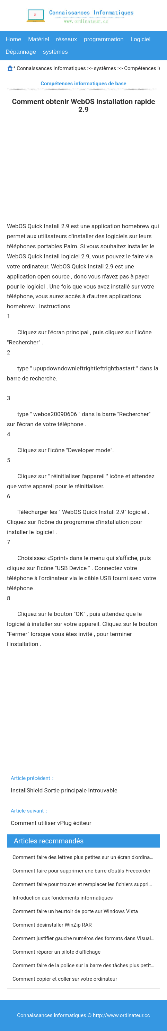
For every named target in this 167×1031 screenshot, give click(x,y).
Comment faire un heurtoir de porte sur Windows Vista (75, 911)
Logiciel (141, 39)
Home (13, 39)
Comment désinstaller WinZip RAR (52, 925)
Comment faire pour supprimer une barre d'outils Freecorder (82, 871)
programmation (103, 39)
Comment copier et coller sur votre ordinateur (65, 979)
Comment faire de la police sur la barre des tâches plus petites (85, 965)
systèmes (55, 52)
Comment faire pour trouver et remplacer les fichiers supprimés (86, 884)
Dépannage (21, 52)
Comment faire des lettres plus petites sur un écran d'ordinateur (86, 857)
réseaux (66, 39)
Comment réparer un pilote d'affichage (57, 952)
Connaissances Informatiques (51, 68)
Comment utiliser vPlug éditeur (52, 822)
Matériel (38, 39)
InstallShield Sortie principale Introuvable (65, 790)
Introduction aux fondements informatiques (63, 898)
